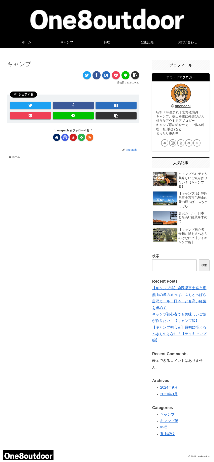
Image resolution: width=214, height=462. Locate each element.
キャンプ (167, 414)
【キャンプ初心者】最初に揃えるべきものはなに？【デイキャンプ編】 (179, 333)
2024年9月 (168, 387)
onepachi (182, 106)
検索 (155, 256)
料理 (163, 427)
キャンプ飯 (169, 421)
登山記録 (167, 434)
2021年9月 (168, 394)
